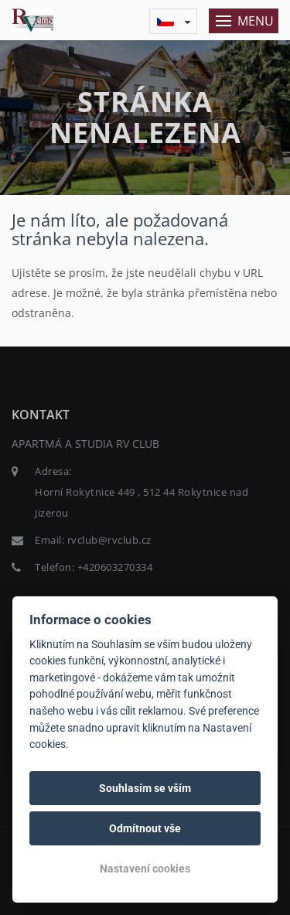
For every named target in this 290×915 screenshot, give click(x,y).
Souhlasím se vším (145, 788)
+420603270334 (115, 567)
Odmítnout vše (145, 828)
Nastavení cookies (145, 868)
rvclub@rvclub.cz (109, 540)
